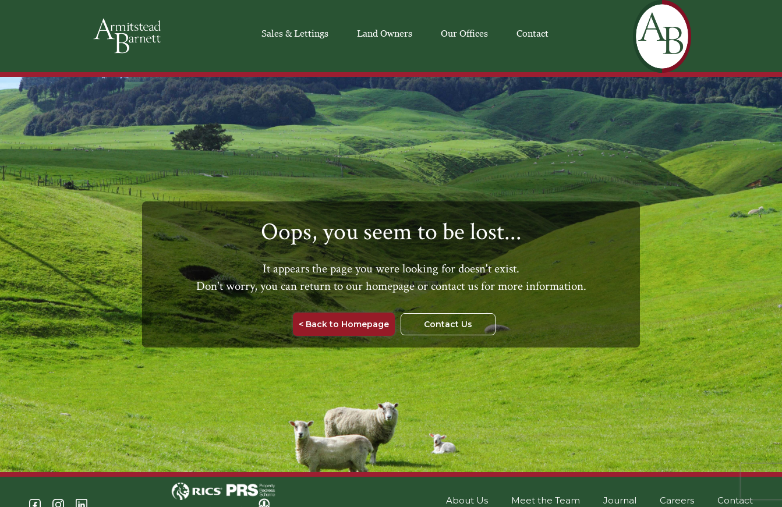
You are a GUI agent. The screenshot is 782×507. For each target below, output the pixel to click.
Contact (532, 33)
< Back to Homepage (344, 324)
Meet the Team (545, 500)
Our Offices (464, 33)
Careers (677, 500)
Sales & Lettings (294, 33)
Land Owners (384, 33)
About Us (467, 500)
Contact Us (448, 324)
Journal (619, 500)
